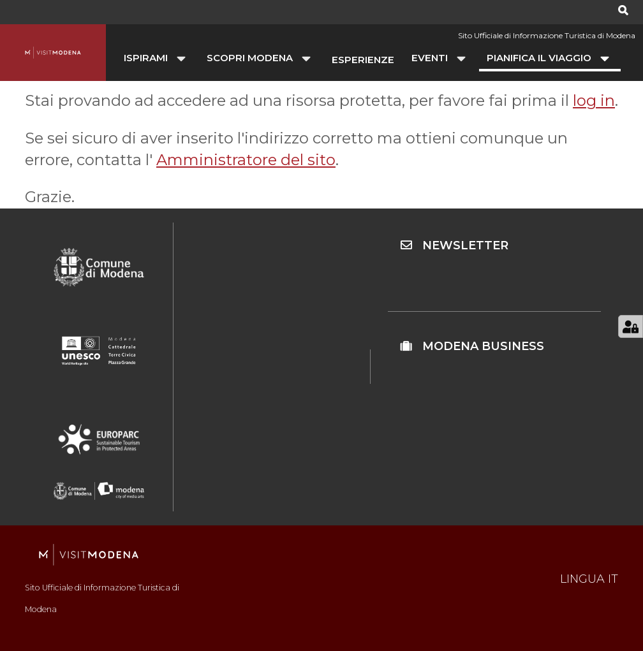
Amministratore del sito (246, 159)
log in (594, 100)
